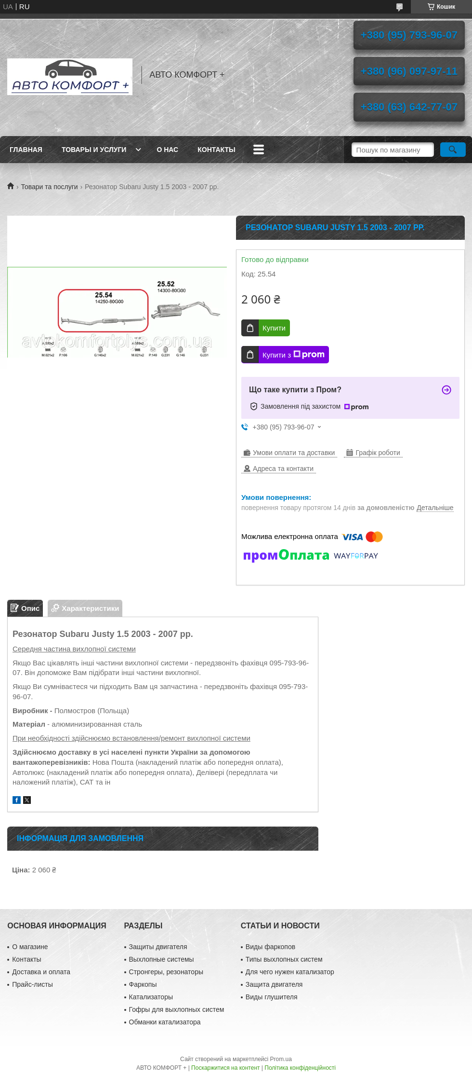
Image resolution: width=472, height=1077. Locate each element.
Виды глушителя (272, 997)
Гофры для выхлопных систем (176, 1009)
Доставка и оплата (41, 972)
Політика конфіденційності (300, 1067)
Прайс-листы (32, 984)
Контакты (216, 149)
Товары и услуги (94, 149)
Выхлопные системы (161, 959)
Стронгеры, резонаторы (166, 972)
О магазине (30, 947)
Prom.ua (281, 1059)
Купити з (293, 354)
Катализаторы (151, 997)
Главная (26, 149)
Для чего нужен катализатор (290, 972)
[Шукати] (453, 149)
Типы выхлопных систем (284, 959)
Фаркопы (143, 984)
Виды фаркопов (270, 947)
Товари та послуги (49, 187)
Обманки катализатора (165, 1022)
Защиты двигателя (158, 947)
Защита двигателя (274, 984)
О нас (167, 149)
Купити (274, 328)
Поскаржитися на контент (225, 1067)
